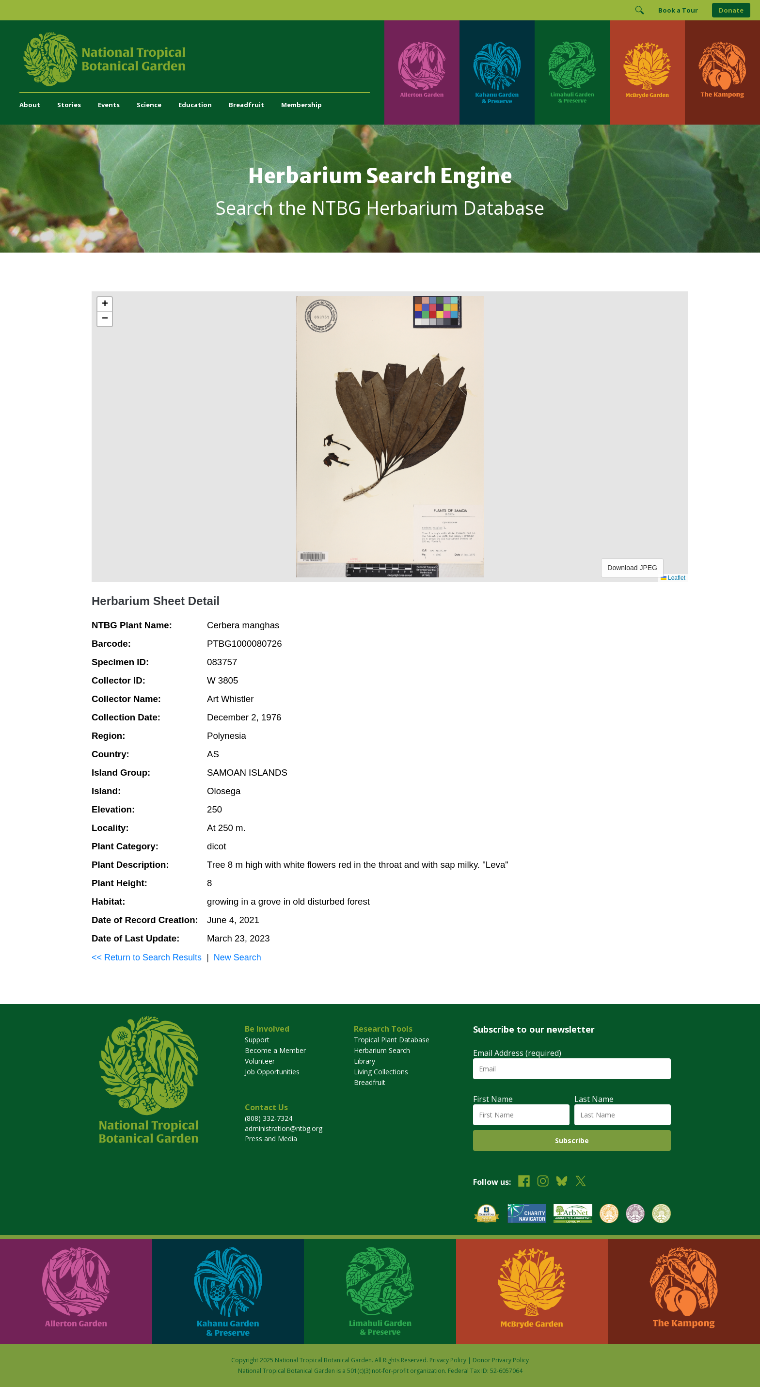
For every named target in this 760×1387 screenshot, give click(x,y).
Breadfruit (246, 104)
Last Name (594, 1099)
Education (195, 104)
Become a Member (275, 1050)
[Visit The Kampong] (722, 72)
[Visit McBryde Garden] (647, 72)
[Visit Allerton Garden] (421, 72)
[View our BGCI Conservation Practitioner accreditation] (635, 1215)
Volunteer (260, 1061)
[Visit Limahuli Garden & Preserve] (572, 72)
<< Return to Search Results (147, 957)
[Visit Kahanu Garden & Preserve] (497, 72)
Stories (69, 104)
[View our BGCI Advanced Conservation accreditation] (661, 1215)
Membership (301, 104)
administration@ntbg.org (283, 1128)
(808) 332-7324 (268, 1118)
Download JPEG (632, 568)
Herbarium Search (382, 1050)
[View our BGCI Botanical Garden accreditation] (609, 1215)
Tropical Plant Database (391, 1039)
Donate (731, 10)
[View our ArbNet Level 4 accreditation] (573, 1215)
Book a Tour (678, 10)
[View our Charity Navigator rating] (526, 1215)
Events (109, 104)
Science (149, 104)
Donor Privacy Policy (501, 1360)
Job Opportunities (272, 1071)
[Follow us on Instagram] (543, 1182)
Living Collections (381, 1071)
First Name (493, 1099)
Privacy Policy (447, 1360)
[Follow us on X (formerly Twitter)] (580, 1182)
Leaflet (673, 577)
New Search (237, 957)
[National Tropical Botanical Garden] (201, 59)
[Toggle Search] (639, 10)
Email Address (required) (517, 1053)
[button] (104, 304)
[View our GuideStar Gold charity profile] (486, 1215)
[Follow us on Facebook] (524, 1182)
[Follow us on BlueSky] (562, 1182)
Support (257, 1039)
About (29, 104)
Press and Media (271, 1138)
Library (364, 1061)
